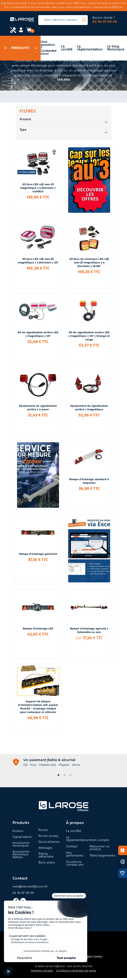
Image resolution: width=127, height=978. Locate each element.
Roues (43, 830)
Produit (64, 120)
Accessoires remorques (21, 844)
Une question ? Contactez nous (48, 48)
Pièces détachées (46, 855)
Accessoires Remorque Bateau (21, 855)
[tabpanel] (63, 762)
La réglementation (90, 48)
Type (64, 130)
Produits (17, 48)
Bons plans (46, 862)
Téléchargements (102, 856)
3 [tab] (70, 775)
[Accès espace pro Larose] (13, 30)
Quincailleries (48, 842)
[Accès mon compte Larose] (21, 31)
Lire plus (63, 79)
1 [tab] (58, 775)
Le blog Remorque (115, 48)
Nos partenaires (74, 854)
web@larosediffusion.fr (30, 886)
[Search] (63, 20)
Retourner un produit (100, 848)
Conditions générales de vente (76, 971)
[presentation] (84, 20)
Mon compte (99, 840)
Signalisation (22, 837)
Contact (71, 846)
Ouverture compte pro (75, 863)
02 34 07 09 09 (104, 22)
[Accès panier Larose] (29, 31)
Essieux (17, 831)
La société (67, 48)
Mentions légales (42, 971)
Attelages (45, 848)
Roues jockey (48, 836)
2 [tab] (64, 775)
